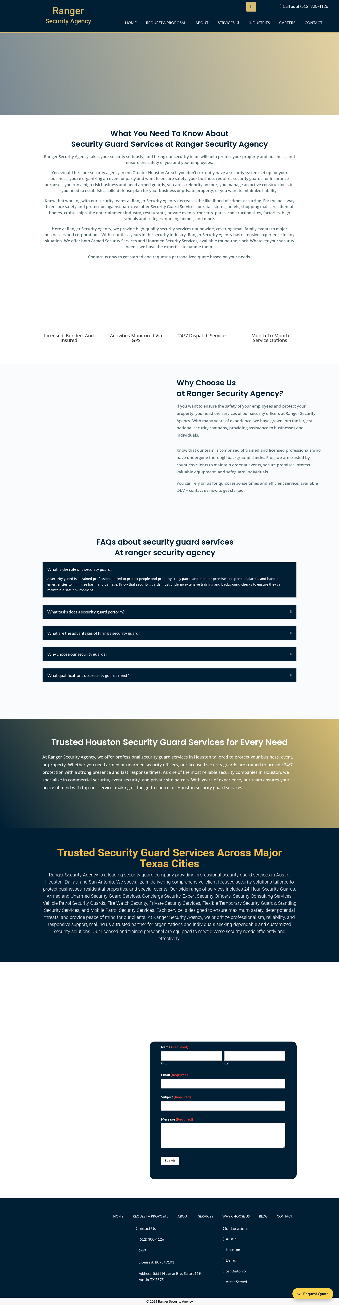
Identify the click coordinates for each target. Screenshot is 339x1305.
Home (131, 23)
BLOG (263, 1216)
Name (174, 1047)
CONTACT (313, 23)
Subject (176, 1097)
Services (226, 23)
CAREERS (287, 23)
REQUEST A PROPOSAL (166, 23)
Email (174, 1075)
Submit (170, 1161)
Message (177, 1119)
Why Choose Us (236, 1216)
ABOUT (201, 23)
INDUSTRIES (259, 23)
